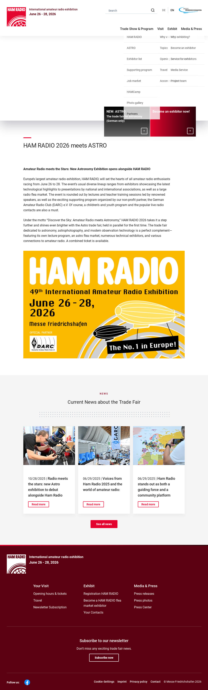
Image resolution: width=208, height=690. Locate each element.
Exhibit (89, 586)
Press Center (143, 607)
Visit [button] (160, 29)
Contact (156, 681)
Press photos (143, 600)
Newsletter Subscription (50, 607)
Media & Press (191, 29)
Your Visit (41, 586)
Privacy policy (138, 681)
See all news (104, 524)
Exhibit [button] (172, 29)
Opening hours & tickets (50, 594)
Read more (38, 504)
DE (164, 10)
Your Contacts (93, 612)
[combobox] (131, 10)
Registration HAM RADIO (101, 594)
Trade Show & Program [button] (136, 29)
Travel (37, 600)
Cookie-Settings (104, 681)
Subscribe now (104, 657)
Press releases (144, 594)
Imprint (122, 681)
